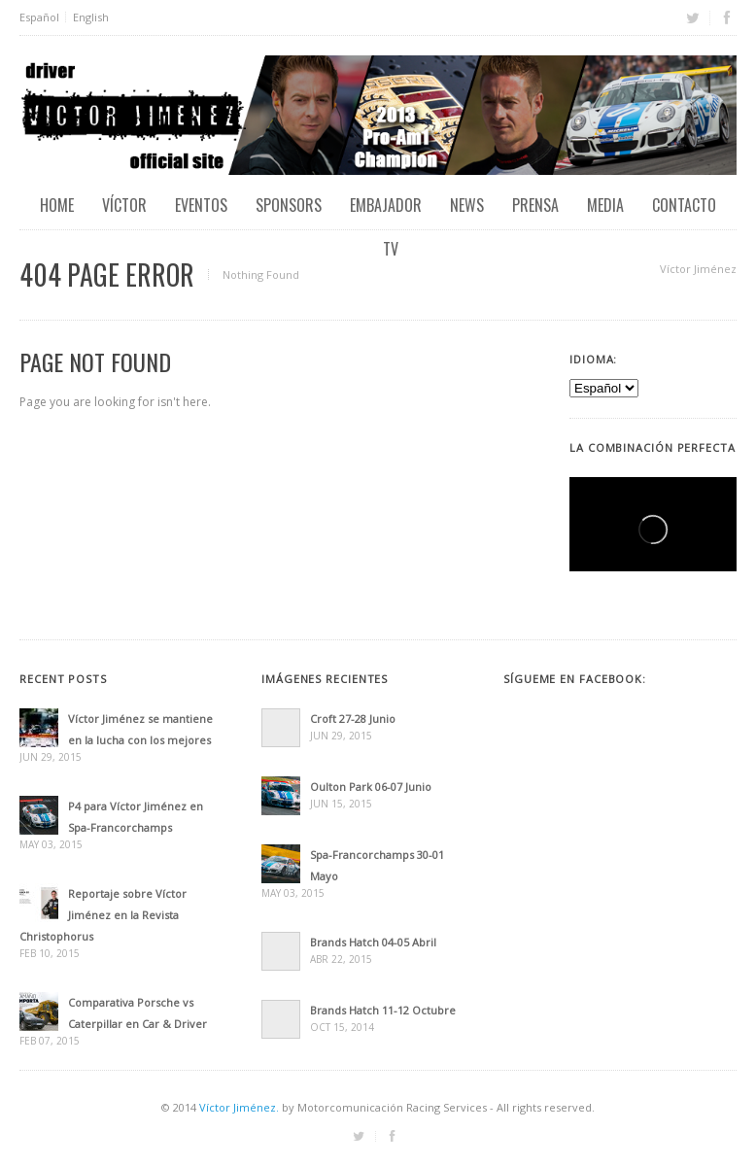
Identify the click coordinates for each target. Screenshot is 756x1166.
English (91, 17)
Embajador (386, 205)
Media (605, 205)
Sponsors (289, 205)
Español (39, 17)
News (467, 205)
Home (57, 205)
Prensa (535, 205)
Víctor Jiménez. (239, 1107)
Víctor (124, 205)
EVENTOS (201, 205)
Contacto (684, 205)
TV (390, 248)
